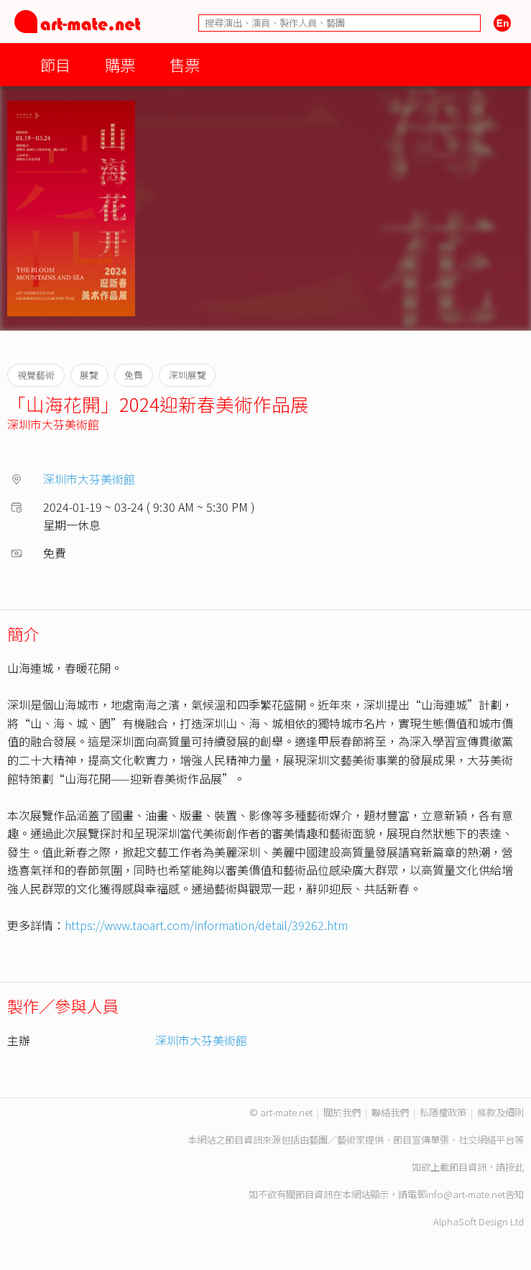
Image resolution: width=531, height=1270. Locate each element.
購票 (120, 64)
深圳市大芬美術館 (53, 424)
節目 (55, 64)
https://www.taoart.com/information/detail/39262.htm (206, 925)
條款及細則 (500, 1112)
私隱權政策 (443, 1112)
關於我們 (342, 1112)
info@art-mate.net (465, 1194)
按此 (514, 1167)
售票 (185, 64)
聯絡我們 (390, 1112)
